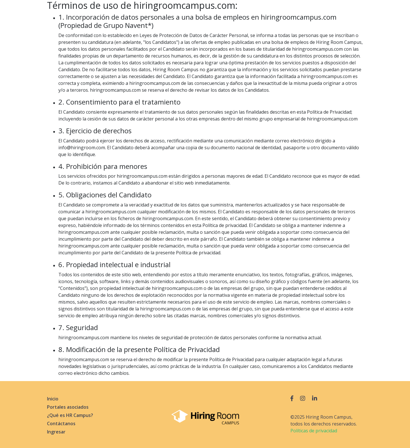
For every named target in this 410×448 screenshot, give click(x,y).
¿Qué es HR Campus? (70, 415)
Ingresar (56, 432)
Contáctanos (61, 423)
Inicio (52, 399)
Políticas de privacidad (313, 430)
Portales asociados (68, 407)
